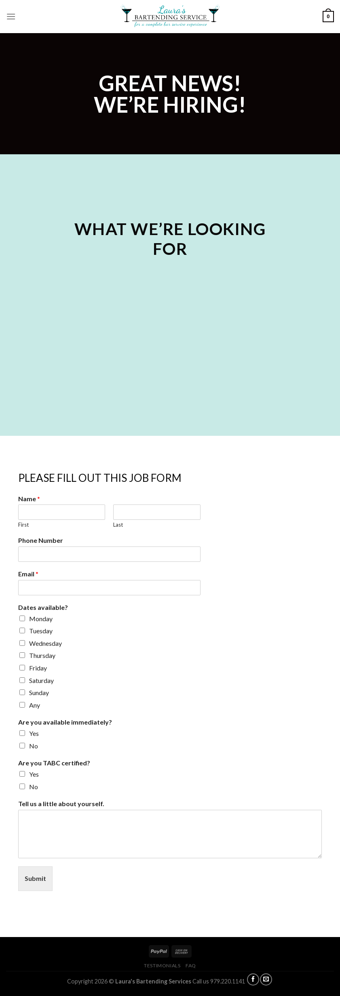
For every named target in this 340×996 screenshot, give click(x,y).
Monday (41, 618)
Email (28, 574)
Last (118, 524)
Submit (35, 878)
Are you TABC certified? (54, 763)
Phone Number (40, 540)
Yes (34, 733)
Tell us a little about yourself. (61, 803)
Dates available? (43, 607)
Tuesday (41, 631)
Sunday (39, 692)
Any (34, 705)
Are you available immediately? (65, 722)
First (23, 524)
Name (29, 498)
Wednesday (45, 643)
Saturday (41, 680)
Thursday (42, 655)
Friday (38, 668)
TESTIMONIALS (162, 965)
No (33, 746)
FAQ (191, 965)
